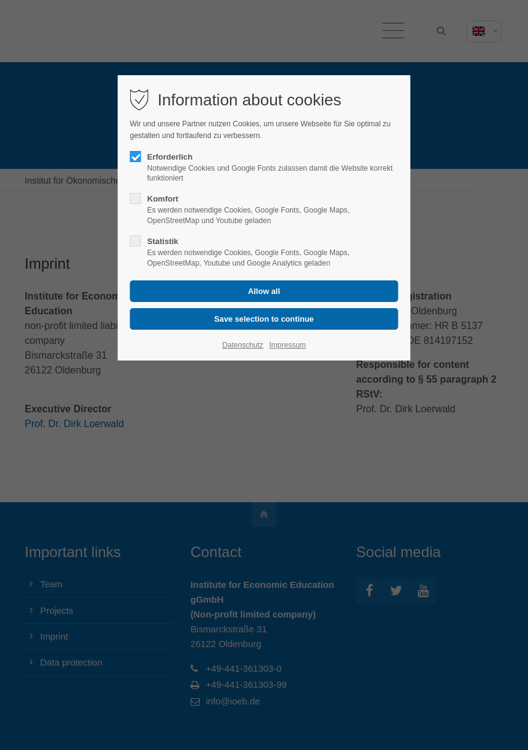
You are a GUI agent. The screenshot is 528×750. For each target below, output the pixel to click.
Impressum (287, 345)
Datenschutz (242, 345)
